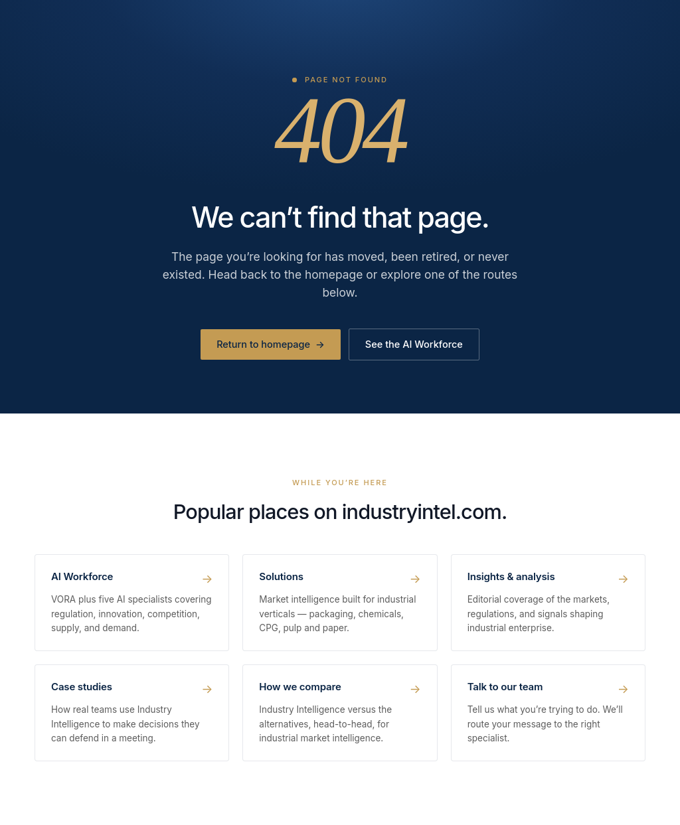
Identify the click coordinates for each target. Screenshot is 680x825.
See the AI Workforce (414, 344)
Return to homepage (270, 344)
